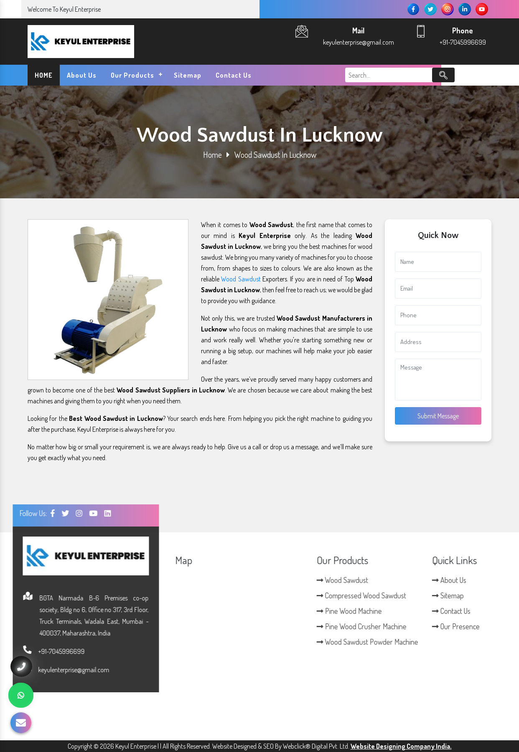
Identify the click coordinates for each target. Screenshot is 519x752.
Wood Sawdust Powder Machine (457, 641)
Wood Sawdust (240, 279)
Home (212, 154)
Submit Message (438, 416)
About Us (82, 75)
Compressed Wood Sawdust (451, 595)
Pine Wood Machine (439, 610)
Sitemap (187, 75)
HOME (44, 75)
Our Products (132, 75)
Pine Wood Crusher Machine (451, 626)
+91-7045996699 (463, 42)
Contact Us (234, 75)
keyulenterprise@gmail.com (358, 42)
